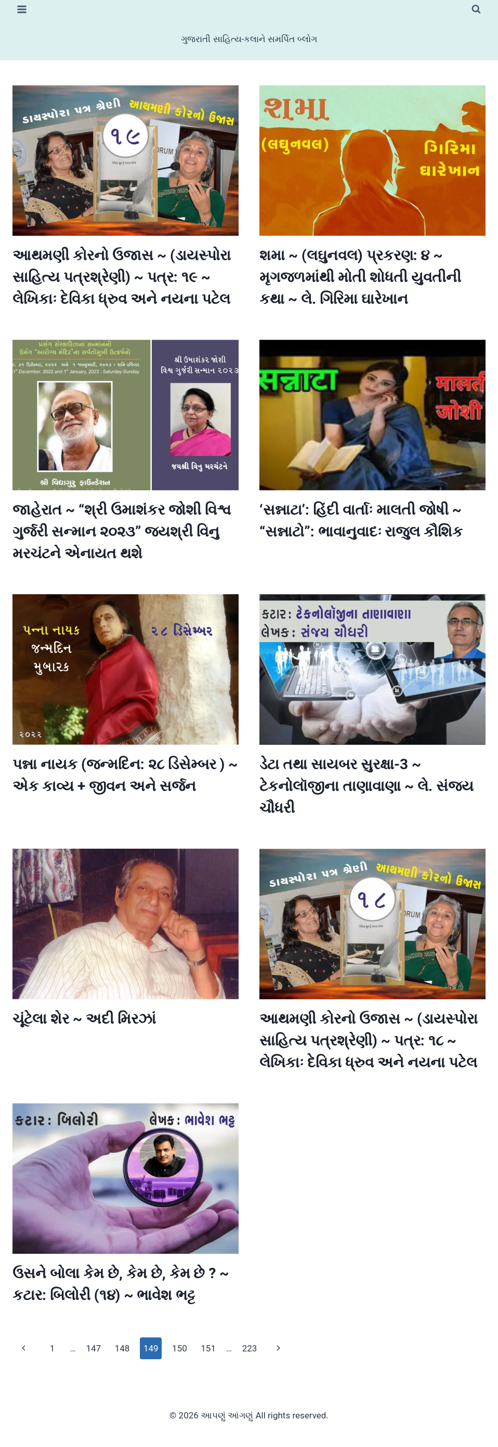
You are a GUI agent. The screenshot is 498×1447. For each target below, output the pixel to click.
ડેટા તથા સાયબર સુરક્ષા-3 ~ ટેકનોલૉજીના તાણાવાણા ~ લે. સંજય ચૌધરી (366, 786)
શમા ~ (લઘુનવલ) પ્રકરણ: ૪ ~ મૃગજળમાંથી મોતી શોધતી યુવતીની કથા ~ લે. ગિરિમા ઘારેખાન (360, 277)
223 (249, 1348)
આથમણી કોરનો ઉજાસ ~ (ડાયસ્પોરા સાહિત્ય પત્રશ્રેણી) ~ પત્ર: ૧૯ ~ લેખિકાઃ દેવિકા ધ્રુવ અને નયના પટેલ (121, 277)
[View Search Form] (476, 9)
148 (122, 1348)
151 (208, 1348)
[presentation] (125, 160)
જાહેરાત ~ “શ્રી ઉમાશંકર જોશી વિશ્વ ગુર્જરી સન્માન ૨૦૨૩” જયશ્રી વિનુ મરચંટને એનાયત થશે (121, 531)
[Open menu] (22, 9)
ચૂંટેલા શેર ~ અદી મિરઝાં (84, 1018)
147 (93, 1348)
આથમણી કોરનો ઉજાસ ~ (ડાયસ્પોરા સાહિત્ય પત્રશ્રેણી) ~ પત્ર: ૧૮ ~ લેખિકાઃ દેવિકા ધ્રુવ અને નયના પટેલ (368, 1040)
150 (179, 1348)
